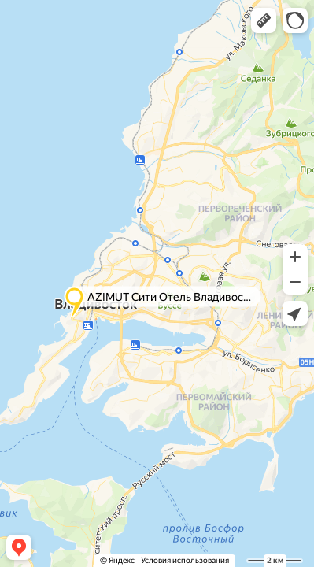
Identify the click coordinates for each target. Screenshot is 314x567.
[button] (263, 20)
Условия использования (185, 560)
